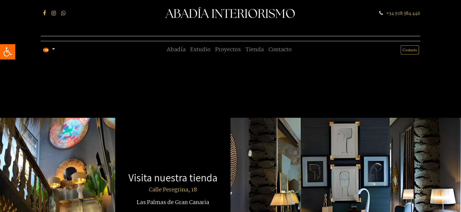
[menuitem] (176, 50)
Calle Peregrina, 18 (173, 190)
